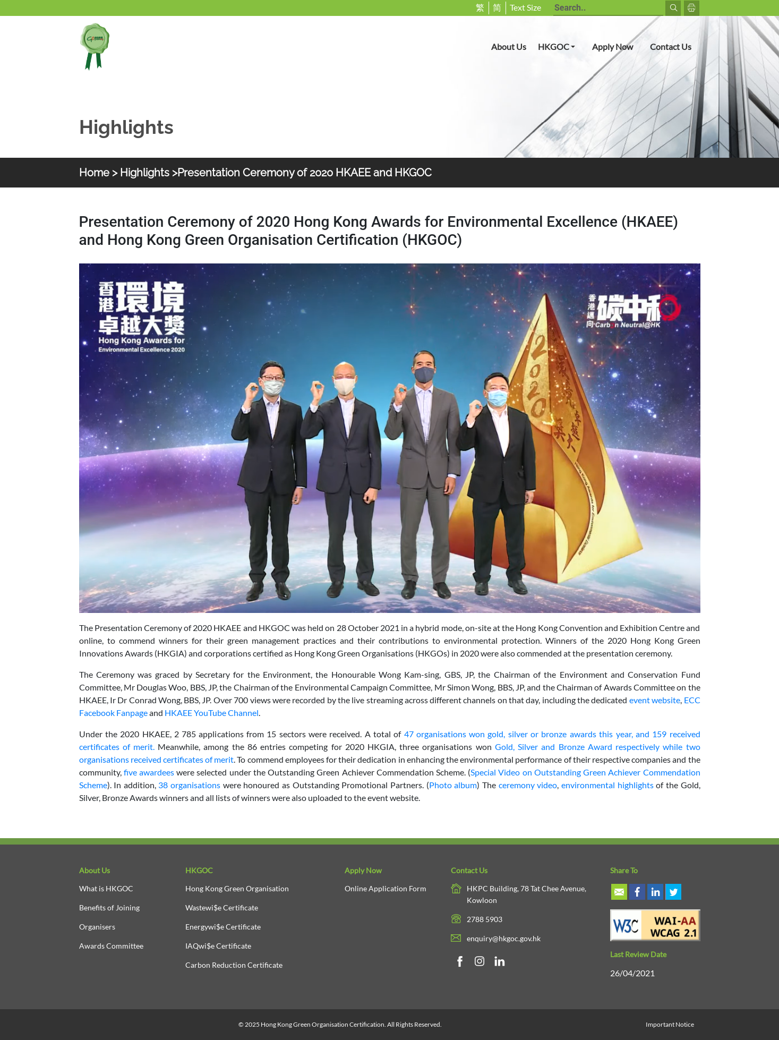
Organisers (97, 926)
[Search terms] (608, 8)
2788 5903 (484, 919)
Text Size (525, 7)
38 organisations (189, 785)
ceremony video (528, 785)
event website (654, 700)
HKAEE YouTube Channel (212, 712)
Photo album (453, 785)
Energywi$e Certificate (223, 926)
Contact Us (670, 46)
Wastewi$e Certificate (221, 907)
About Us (508, 46)
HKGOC (561, 46)
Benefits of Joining (109, 907)
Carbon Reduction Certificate (234, 964)
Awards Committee (111, 945)
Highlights (144, 172)
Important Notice (670, 1024)
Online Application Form (385, 888)
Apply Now (612, 46)
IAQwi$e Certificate (218, 945)
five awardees (149, 772)
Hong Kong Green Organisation (237, 888)
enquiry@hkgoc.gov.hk (504, 938)
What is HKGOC (106, 888)
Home (94, 172)
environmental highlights (607, 785)
